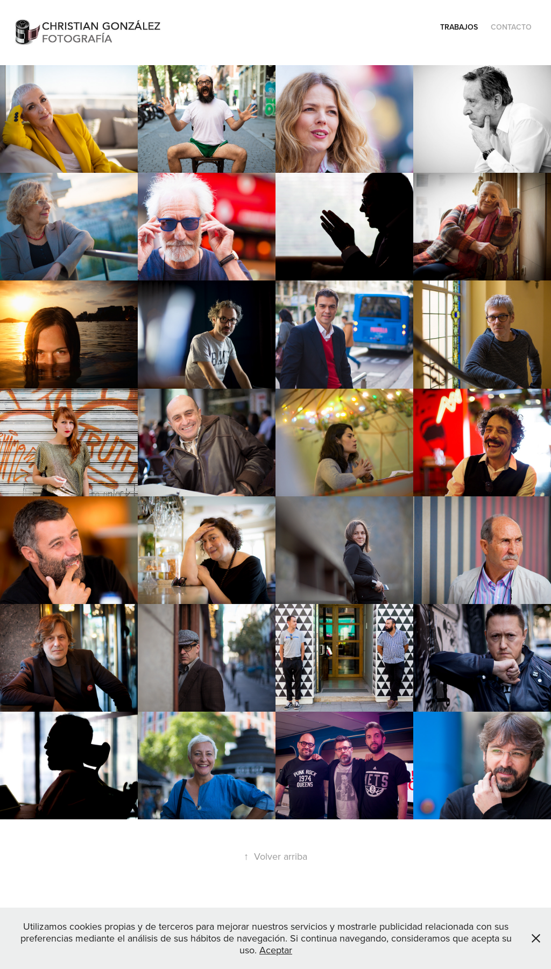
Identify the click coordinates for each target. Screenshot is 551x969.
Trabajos (459, 27)
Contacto (511, 27)
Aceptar (275, 950)
